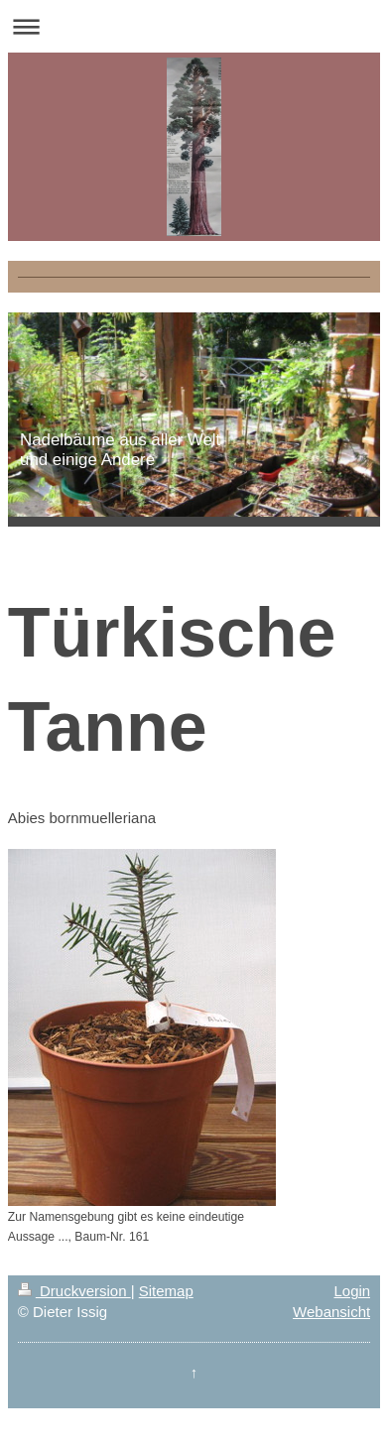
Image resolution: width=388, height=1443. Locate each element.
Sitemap (166, 1290)
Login (351, 1290)
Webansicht (331, 1311)
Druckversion (74, 1290)
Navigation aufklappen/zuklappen (194, 26)
